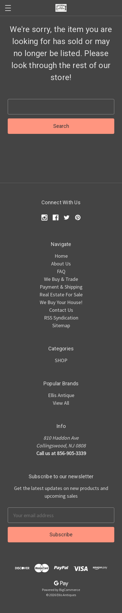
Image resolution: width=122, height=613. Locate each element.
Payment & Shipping (61, 286)
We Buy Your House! (61, 302)
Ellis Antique (61, 395)
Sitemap (61, 325)
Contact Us (61, 310)
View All (61, 403)
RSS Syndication (61, 317)
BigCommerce (69, 590)
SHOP (61, 360)
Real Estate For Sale (61, 294)
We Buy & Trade (61, 279)
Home (61, 256)
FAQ (61, 271)
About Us (61, 263)
